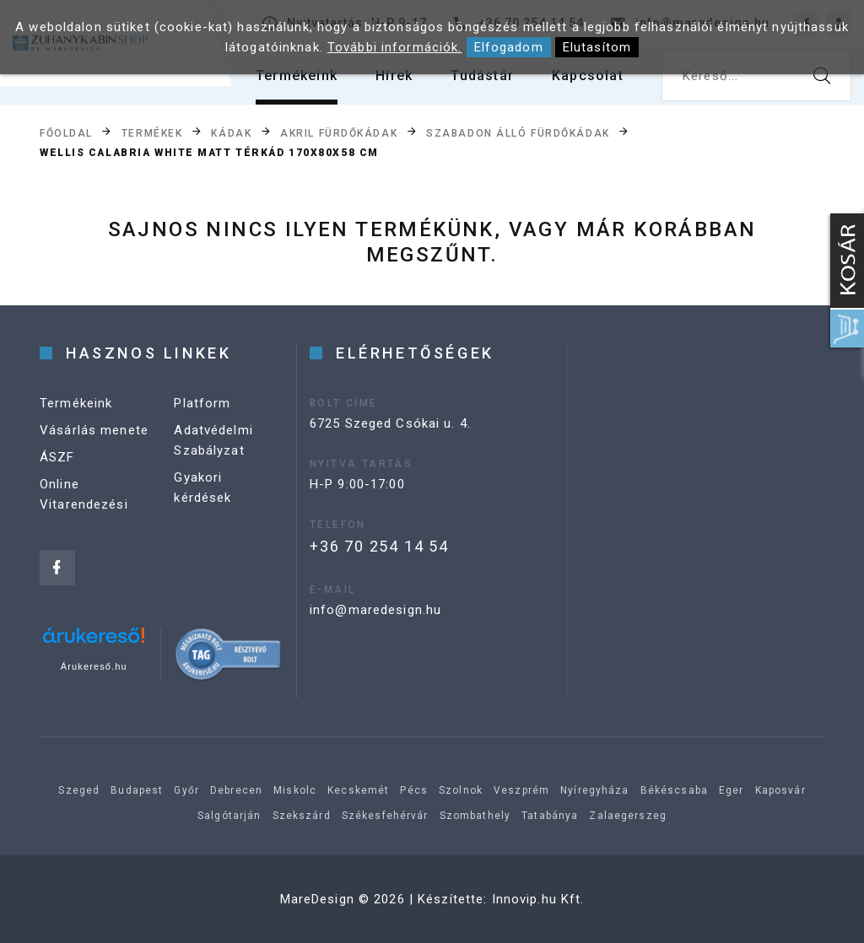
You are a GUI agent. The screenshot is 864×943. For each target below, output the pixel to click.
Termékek (152, 132)
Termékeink (297, 75)
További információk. (394, 47)
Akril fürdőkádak (338, 132)
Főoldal (66, 132)
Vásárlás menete (94, 430)
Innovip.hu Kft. (538, 899)
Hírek (394, 75)
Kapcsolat (588, 75)
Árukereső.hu (94, 666)
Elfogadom (508, 47)
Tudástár (482, 75)
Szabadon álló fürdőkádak (517, 132)
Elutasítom (597, 47)
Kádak (231, 132)
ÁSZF (57, 457)
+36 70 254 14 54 (379, 546)
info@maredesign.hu (375, 609)
